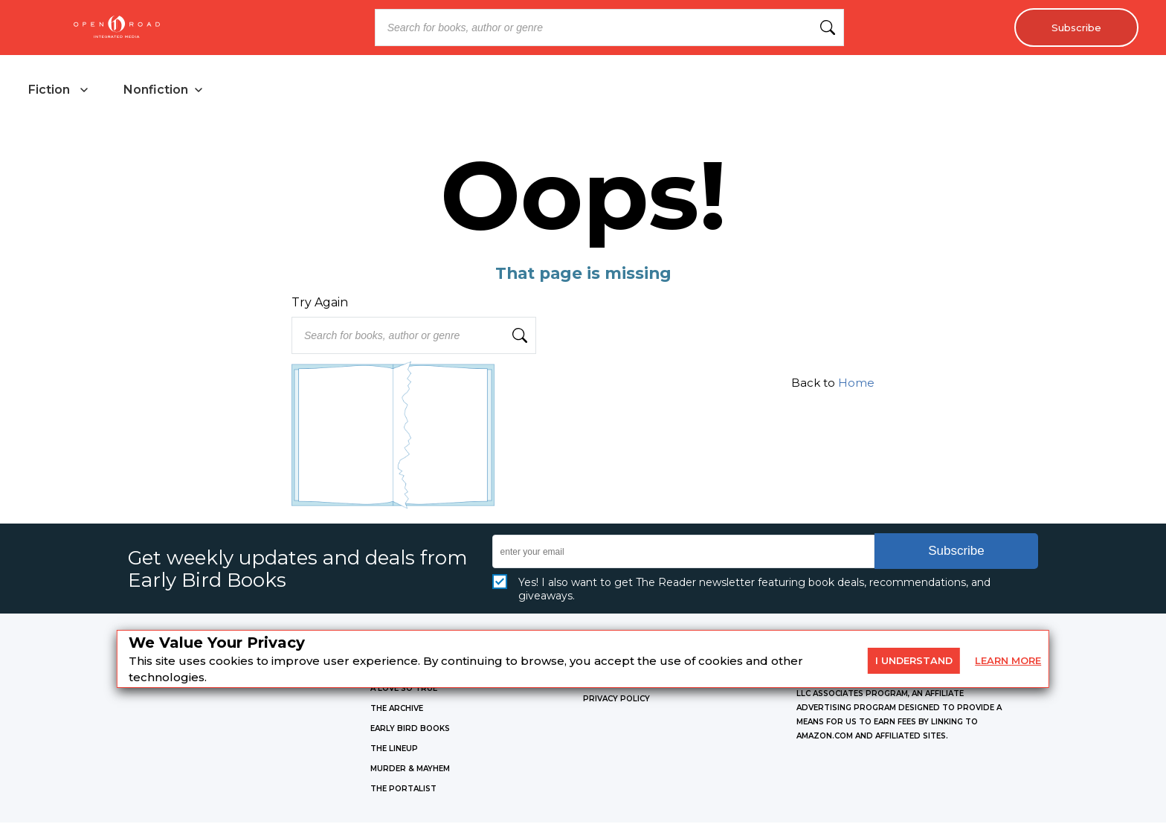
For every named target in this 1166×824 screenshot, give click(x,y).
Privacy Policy (616, 700)
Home (856, 384)
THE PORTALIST (403, 790)
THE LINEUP (394, 750)
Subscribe (1073, 27)
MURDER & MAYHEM (410, 770)
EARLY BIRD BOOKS (410, 730)
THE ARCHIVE (396, 710)
